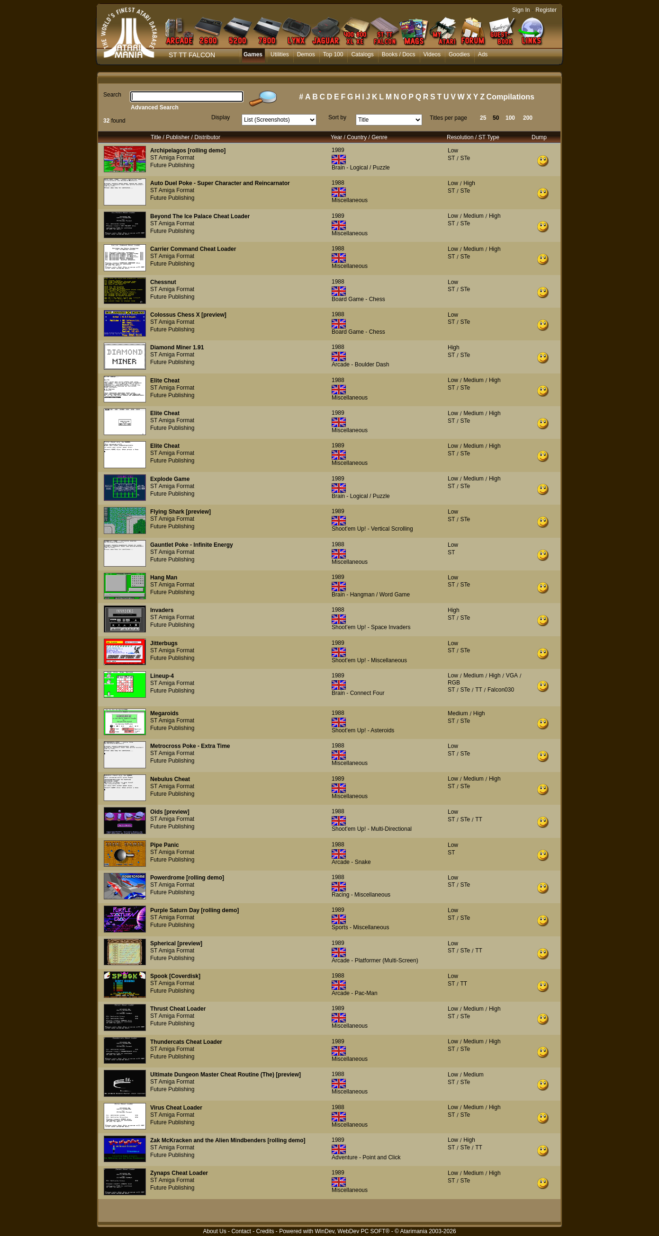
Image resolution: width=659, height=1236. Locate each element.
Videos (432, 54)
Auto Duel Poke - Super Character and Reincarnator (220, 183)
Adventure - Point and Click (366, 1157)
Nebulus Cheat (170, 779)
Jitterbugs (164, 643)
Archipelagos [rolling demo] (188, 150)
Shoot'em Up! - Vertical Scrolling (372, 528)
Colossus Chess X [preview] (188, 314)
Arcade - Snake (351, 862)
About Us (214, 1231)
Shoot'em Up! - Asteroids (363, 730)
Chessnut (163, 282)
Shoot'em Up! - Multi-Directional (372, 829)
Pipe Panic (164, 845)
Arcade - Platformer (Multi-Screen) (375, 960)
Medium (473, 216)
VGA (512, 675)
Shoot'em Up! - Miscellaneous (369, 660)
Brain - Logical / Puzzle (361, 167)
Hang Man (163, 577)
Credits (265, 1231)
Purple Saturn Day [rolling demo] (194, 910)
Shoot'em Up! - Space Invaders (371, 627)
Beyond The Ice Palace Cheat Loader (200, 216)
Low (453, 150)
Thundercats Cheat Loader (186, 1042)
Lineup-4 (162, 676)
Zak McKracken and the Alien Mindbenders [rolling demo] (228, 1140)
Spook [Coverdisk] (175, 976)
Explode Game (170, 479)
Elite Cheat (165, 380)
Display (220, 117)
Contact (241, 1231)
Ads (483, 54)
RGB (454, 682)
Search (112, 94)
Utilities (280, 54)
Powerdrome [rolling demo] (187, 877)
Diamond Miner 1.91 (177, 347)
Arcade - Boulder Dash (360, 364)
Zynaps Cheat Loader (179, 1173)
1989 (338, 150)
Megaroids (164, 713)
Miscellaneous (350, 200)
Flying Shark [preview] (180, 511)
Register (546, 10)
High (469, 183)
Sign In (521, 10)
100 (510, 118)
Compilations (510, 97)
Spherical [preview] (176, 943)
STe (465, 158)
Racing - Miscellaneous (361, 894)
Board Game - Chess (358, 299)
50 (496, 118)
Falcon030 (500, 689)
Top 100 (333, 54)
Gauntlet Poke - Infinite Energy (191, 545)
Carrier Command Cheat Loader (193, 249)
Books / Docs (398, 54)
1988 (338, 182)
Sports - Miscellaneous (360, 927)
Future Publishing (172, 165)
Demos (306, 54)
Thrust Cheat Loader (178, 1008)
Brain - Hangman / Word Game (371, 594)
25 (483, 118)
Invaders (161, 610)
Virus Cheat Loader (176, 1107)
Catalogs (362, 54)
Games (253, 54)
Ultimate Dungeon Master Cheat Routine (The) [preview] (225, 1074)
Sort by (337, 117)
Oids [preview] (170, 812)
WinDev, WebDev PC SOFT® (352, 1231)
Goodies (459, 54)
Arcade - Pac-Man (355, 993)
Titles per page (448, 118)
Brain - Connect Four (358, 693)
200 (528, 118)
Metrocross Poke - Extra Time (190, 746)
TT (478, 689)
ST (451, 158)
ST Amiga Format (172, 157)
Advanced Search (155, 107)
